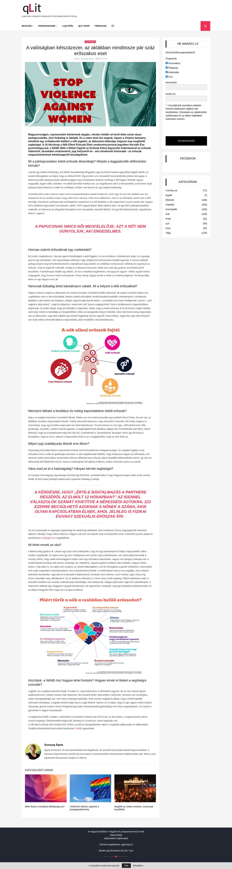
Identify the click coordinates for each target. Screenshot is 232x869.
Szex (168, 228)
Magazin (27, 26)
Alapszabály (116, 835)
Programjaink (46, 26)
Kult (167, 214)
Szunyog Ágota (87, 59)
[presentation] (185, 128)
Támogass (100, 26)
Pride (168, 219)
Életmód (170, 200)
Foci (169, 77)
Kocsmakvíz (173, 63)
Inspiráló (170, 204)
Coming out (171, 190)
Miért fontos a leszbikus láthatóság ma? (45, 806)
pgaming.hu (127, 844)
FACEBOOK (188, 158)
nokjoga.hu (48, 538)
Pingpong (172, 67)
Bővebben (138, 865)
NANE (79, 728)
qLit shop (84, 26)
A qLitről (67, 26)
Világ (168, 233)
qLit (167, 223)
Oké (126, 865)
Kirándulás (172, 72)
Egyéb (169, 195)
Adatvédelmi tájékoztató (116, 838)
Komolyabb (90, 42)
